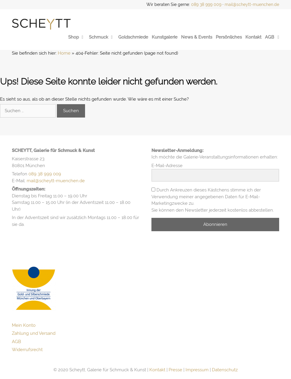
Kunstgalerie (165, 37)
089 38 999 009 (206, 4)
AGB (269, 37)
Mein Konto (24, 325)
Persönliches (229, 37)
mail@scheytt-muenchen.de (252, 4)
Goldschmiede (133, 37)
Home (64, 53)
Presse (175, 369)
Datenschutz (225, 369)
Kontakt (253, 37)
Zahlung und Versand (33, 333)
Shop (76, 37)
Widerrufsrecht (27, 349)
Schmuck (102, 37)
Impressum (197, 369)
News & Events (196, 37)
